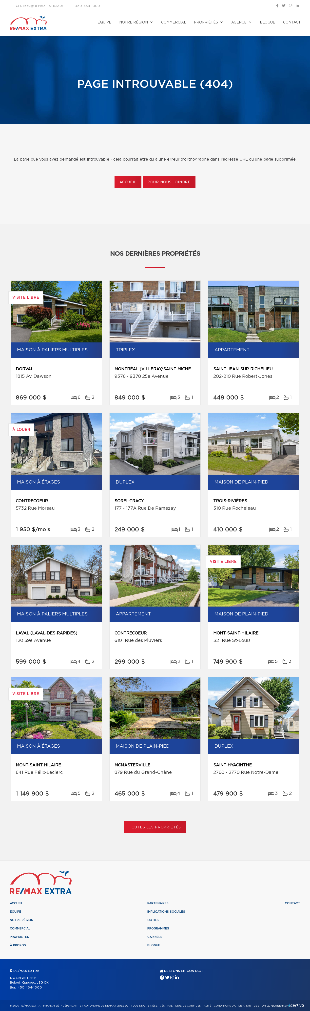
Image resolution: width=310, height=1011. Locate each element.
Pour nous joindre (169, 182)
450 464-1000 (30, 987)
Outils (153, 920)
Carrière (154, 936)
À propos (18, 945)
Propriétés (206, 22)
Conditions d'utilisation (232, 1006)
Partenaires (158, 903)
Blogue (267, 22)
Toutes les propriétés (155, 827)
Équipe (104, 22)
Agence (239, 22)
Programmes (158, 928)
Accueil (127, 182)
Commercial (173, 22)
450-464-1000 (87, 6)
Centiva (296, 1005)
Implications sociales (166, 911)
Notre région (133, 22)
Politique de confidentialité (189, 1006)
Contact (292, 22)
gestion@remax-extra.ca (39, 6)
